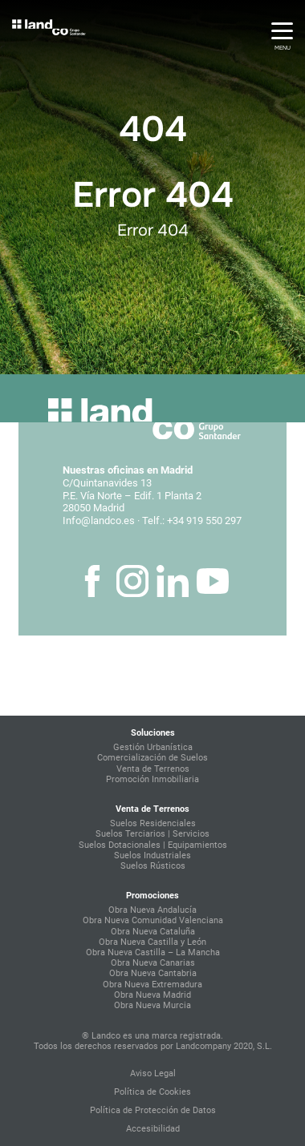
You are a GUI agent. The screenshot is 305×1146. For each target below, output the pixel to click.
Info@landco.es (99, 520)
